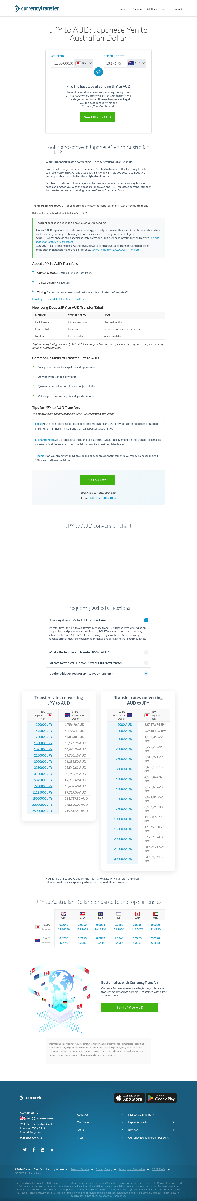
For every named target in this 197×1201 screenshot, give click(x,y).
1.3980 (82, 942)
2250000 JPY (43, 755)
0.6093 (100, 938)
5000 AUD (125, 731)
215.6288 (64, 929)
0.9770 (137, 938)
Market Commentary (141, 1114)
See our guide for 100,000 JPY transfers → (117, 249)
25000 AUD (124, 759)
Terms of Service (80, 1169)
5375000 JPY (43, 780)
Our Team (83, 1122)
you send (57, 55)
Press (80, 1137)
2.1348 (119, 938)
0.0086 (137, 924)
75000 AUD (124, 809)
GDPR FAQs (158, 1169)
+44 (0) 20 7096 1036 (103, 497)
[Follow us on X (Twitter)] (24, 1149)
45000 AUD (124, 789)
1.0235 (137, 942)
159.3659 (82, 929)
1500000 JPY (43, 743)
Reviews (133, 1129)
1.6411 (100, 942)
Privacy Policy (104, 1169)
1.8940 (64, 942)
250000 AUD (123, 849)
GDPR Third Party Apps (28, 1173)
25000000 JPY (42, 811)
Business (123, 9)
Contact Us (29, 1113)
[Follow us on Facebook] (33, 1149)
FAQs (80, 1129)
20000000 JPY (42, 805)
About (178, 9)
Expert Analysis (137, 1122)
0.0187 (119, 924)
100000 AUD (123, 819)
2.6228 (155, 938)
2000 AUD (125, 724)
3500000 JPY (43, 774)
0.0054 (100, 924)
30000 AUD (124, 769)
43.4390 (155, 929)
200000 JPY (44, 724)
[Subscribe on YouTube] (42, 1149)
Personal (137, 9)
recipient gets (114, 55)
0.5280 (63, 938)
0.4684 (119, 942)
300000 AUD (123, 859)
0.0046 (63, 924)
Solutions (151, 9)
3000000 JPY (43, 761)
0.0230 (155, 924)
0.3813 (155, 942)
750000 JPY (44, 737)
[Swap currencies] (98, 71)
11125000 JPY (42, 792)
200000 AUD (123, 839)
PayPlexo (166, 9)
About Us (83, 1114)
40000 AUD (124, 779)
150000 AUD (123, 829)
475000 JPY (44, 731)
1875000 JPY (43, 749)
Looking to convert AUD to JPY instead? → (58, 299)
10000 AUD (124, 739)
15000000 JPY (42, 798)
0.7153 (82, 938)
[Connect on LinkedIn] (51, 1149)
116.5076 (137, 929)
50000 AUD (124, 799)
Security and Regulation (132, 1169)
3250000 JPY (43, 768)
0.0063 (82, 924)
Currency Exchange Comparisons (148, 1137)
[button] (97, 117)
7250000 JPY (43, 786)
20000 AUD (124, 749)
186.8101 (100, 929)
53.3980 (119, 929)
